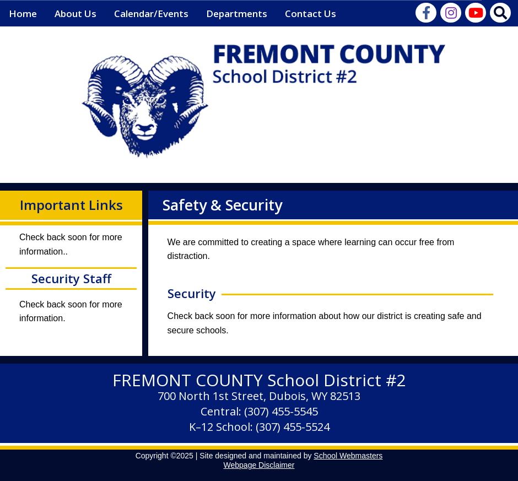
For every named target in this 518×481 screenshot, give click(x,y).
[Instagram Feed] (451, 14)
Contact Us (310, 13)
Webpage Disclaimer (259, 465)
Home (23, 13)
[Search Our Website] (501, 14)
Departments (236, 13)
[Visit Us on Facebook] (427, 14)
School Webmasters (348, 455)
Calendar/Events (151, 13)
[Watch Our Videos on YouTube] (476, 14)
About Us (75, 13)
